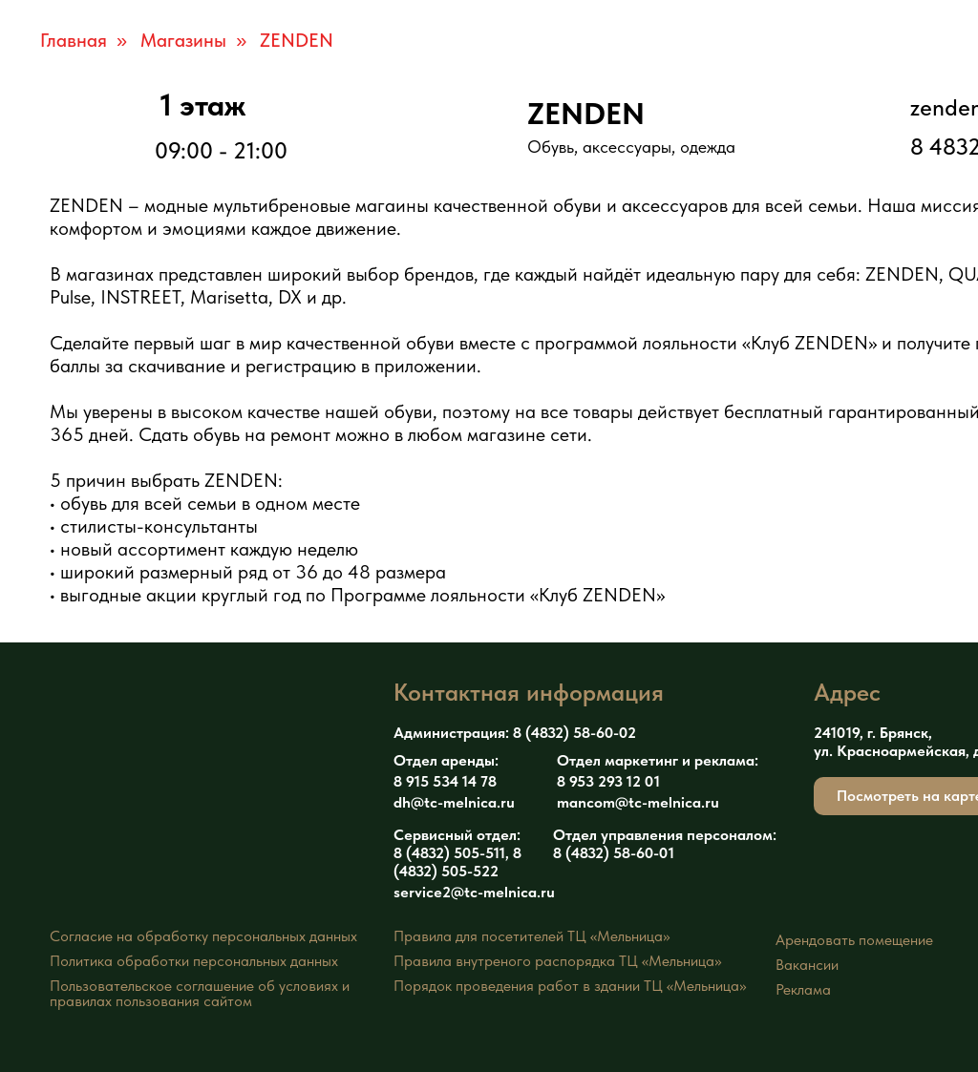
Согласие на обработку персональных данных (203, 936)
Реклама (803, 989)
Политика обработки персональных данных (194, 961)
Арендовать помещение (854, 940)
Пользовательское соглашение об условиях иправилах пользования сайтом (200, 993)
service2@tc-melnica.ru (474, 892)
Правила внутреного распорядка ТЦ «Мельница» (557, 961)
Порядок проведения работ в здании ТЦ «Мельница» (569, 986)
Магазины (183, 40)
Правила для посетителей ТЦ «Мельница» (531, 936)
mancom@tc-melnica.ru (638, 802)
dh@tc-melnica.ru (454, 802)
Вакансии (807, 965)
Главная (73, 40)
